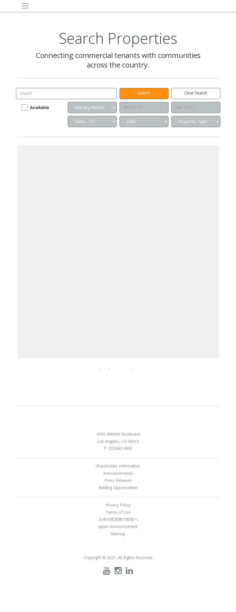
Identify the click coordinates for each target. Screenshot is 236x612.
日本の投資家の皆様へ (118, 519)
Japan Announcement (118, 526)
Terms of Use (118, 512)
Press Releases (118, 480)
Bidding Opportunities (118, 487)
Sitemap (118, 533)
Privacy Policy (118, 505)
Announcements (118, 473)
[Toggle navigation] (25, 5)
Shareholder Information (118, 466)
